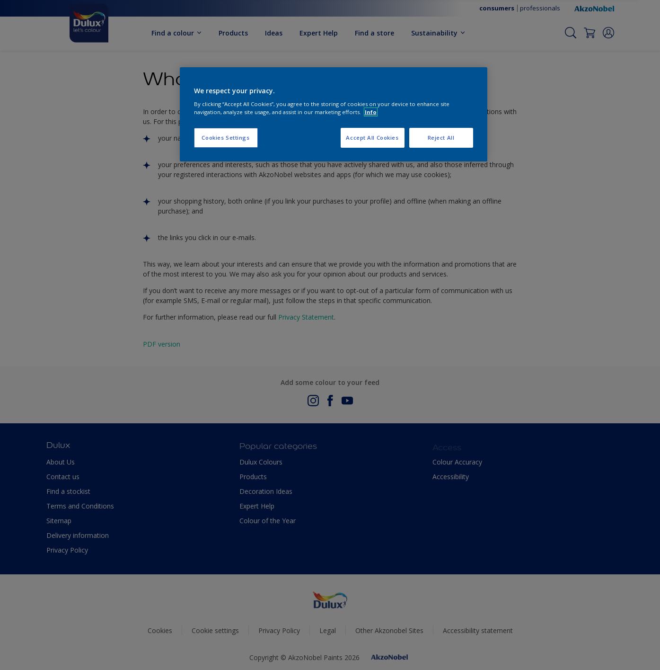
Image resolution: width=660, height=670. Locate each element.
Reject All (441, 137)
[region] (333, 114)
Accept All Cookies (372, 137)
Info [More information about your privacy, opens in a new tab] (371, 112)
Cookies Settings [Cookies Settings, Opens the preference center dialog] (225, 137)
